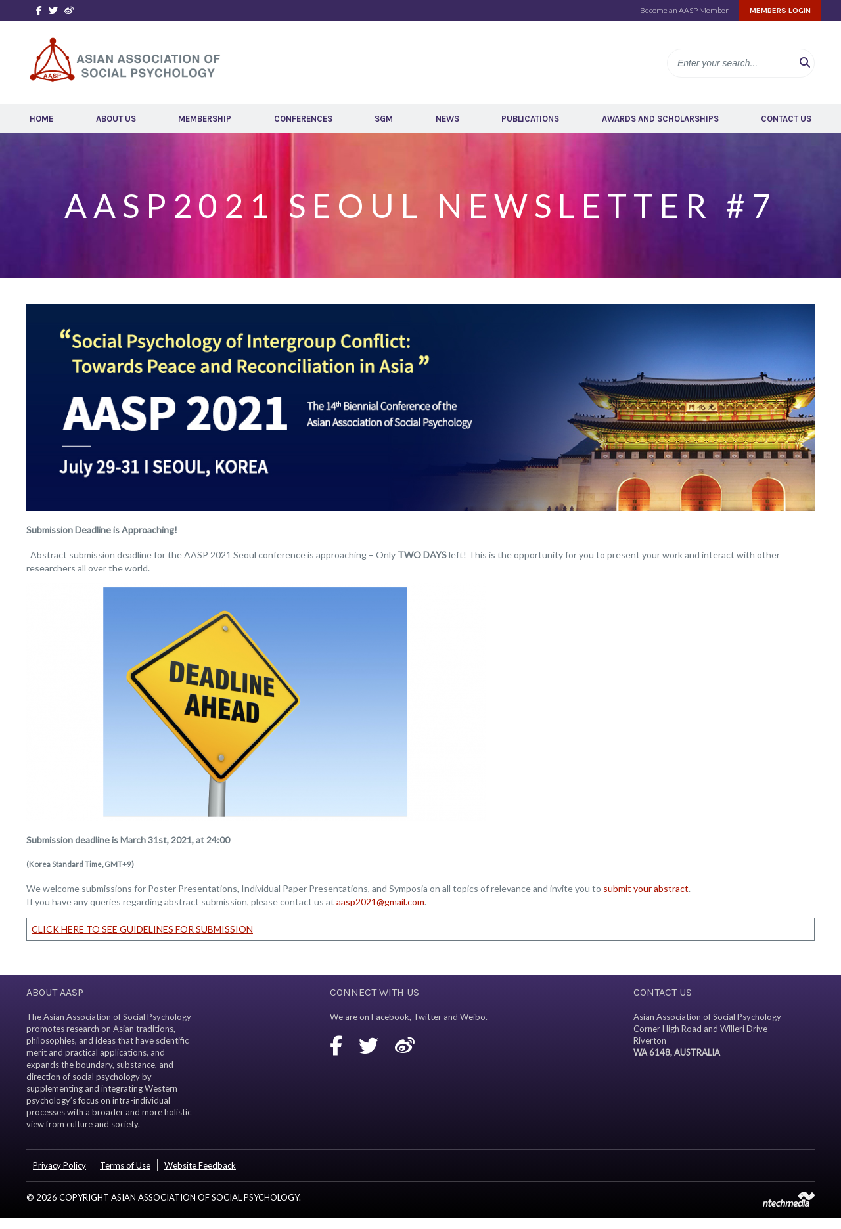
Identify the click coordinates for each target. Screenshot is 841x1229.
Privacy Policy (59, 1165)
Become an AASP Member (684, 10)
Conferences (303, 118)
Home (41, 118)
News (447, 118)
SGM (384, 118)
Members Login (780, 10)
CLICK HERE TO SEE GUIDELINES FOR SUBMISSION (142, 929)
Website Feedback (200, 1165)
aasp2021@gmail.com (380, 901)
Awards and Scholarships (660, 118)
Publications (530, 118)
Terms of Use (125, 1165)
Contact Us (786, 118)
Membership (204, 118)
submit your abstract (646, 888)
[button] (805, 63)
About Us (116, 118)
